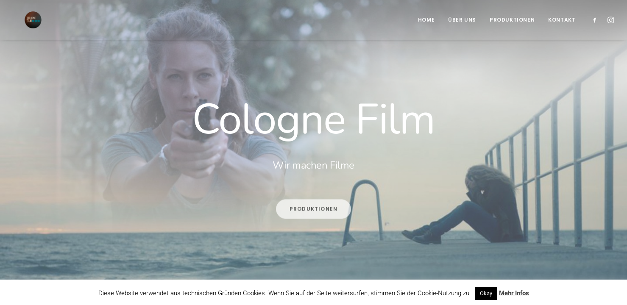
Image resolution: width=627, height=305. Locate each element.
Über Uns (462, 19)
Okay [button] (486, 293)
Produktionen (512, 19)
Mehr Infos (514, 293)
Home (426, 19)
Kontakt (561, 19)
